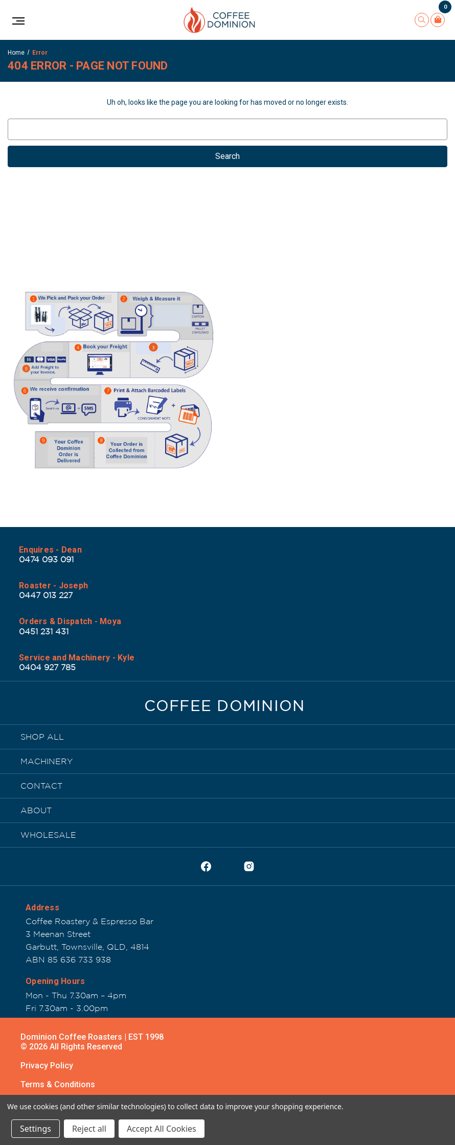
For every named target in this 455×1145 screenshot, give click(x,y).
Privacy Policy (46, 1065)
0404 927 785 (47, 667)
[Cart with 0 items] (437, 20)
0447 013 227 (46, 595)
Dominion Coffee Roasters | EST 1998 (92, 1037)
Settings (35, 1128)
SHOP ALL (42, 736)
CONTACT (41, 785)
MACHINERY (46, 761)
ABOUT (36, 810)
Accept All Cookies (161, 1128)
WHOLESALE (48, 834)
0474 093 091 (46, 559)
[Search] (422, 20)
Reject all (89, 1128)
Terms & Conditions (57, 1084)
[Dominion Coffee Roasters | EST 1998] (224, 708)
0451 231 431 (44, 631)
